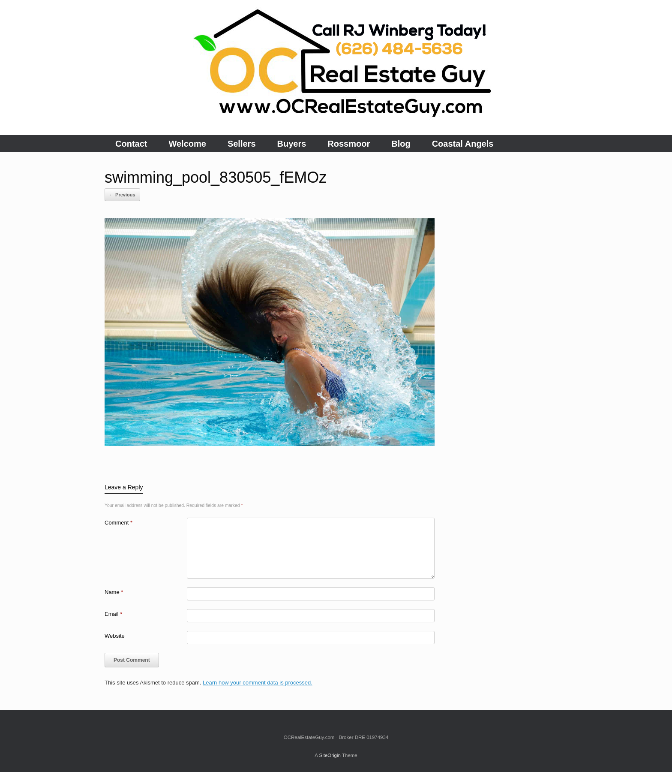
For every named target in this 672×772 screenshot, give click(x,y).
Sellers (242, 143)
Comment (118, 522)
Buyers (291, 143)
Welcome (187, 143)
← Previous (122, 194)
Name (114, 592)
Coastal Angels (463, 143)
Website (115, 636)
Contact (131, 143)
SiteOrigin (330, 755)
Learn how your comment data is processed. (257, 682)
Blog (400, 143)
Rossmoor (348, 143)
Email (113, 614)
